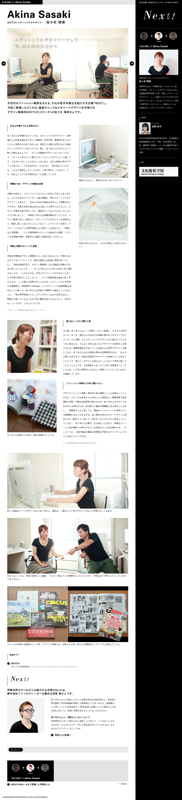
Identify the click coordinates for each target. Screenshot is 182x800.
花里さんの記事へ (63, 735)
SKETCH (15, 663)
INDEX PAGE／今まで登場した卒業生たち (30, 784)
